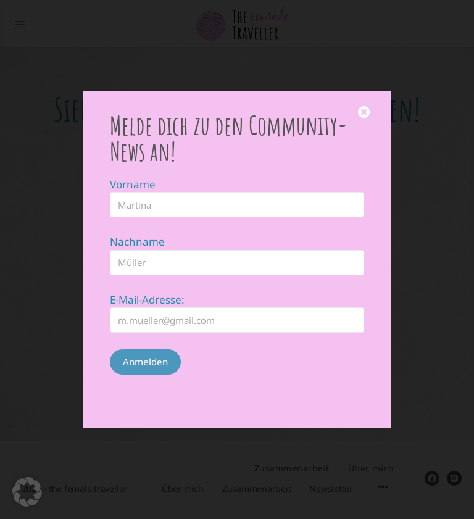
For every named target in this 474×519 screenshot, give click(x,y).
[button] (27, 492)
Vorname (133, 156)
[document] (237, 259)
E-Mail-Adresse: (147, 272)
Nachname (137, 214)
